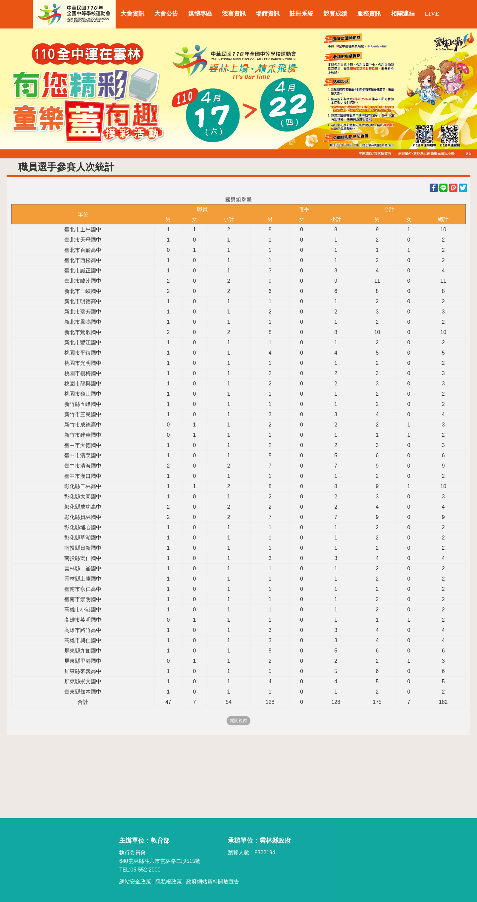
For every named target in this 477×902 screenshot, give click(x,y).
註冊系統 (301, 13)
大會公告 (166, 13)
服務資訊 (369, 13)
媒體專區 (200, 13)
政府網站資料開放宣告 (212, 881)
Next (465, 93)
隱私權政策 (168, 881)
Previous (11, 93)
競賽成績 (335, 13)
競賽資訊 (234, 13)
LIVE (432, 13)
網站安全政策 (135, 881)
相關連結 (403, 13)
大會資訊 (132, 13)
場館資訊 (268, 13)
